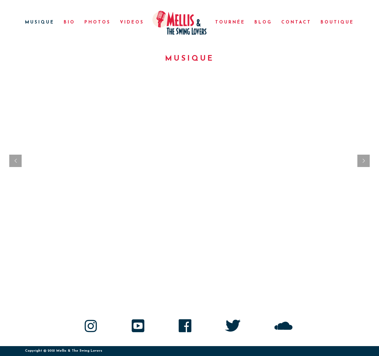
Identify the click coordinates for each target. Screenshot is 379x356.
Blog (263, 22)
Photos (97, 22)
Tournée (230, 22)
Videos (132, 22)
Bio (69, 22)
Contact (296, 22)
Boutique (337, 22)
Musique (39, 22)
